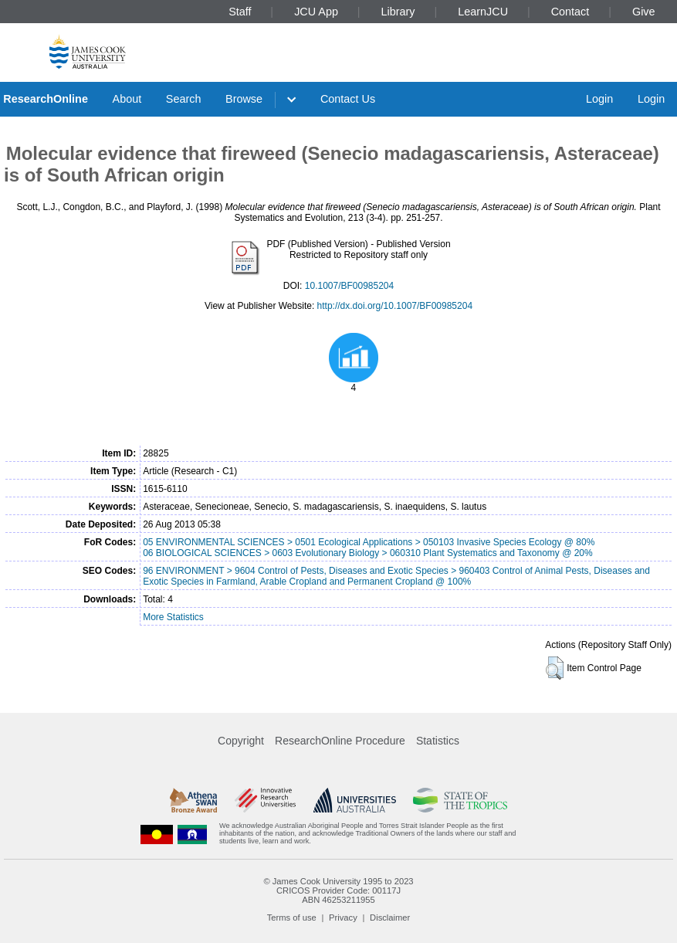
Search (183, 99)
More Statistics (173, 617)
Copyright (241, 740)
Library (398, 11)
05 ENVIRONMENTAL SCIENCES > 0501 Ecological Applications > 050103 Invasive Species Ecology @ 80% (368, 542)
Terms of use (291, 917)
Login (599, 99)
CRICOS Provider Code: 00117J (338, 890)
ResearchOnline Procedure (340, 740)
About (127, 99)
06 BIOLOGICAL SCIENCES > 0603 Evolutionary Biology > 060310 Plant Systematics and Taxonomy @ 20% (368, 553)
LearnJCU (483, 11)
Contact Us (347, 99)
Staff (239, 11)
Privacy (343, 917)
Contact (570, 11)
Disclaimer (390, 917)
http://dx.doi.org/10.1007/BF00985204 (395, 305)
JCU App (316, 11)
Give (643, 11)
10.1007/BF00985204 (349, 285)
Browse (243, 99)
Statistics (437, 740)
